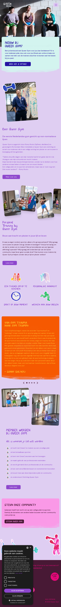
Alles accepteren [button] (17, 591)
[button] (17, 600)
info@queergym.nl (35, 568)
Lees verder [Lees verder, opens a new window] (19, 573)
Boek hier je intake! (18, 64)
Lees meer (9, 263)
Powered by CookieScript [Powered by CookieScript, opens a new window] (17, 602)
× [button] (30, 547)
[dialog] (17, 575)
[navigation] (56, 5)
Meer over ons (11, 177)
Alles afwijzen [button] (17, 596)
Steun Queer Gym (14, 521)
